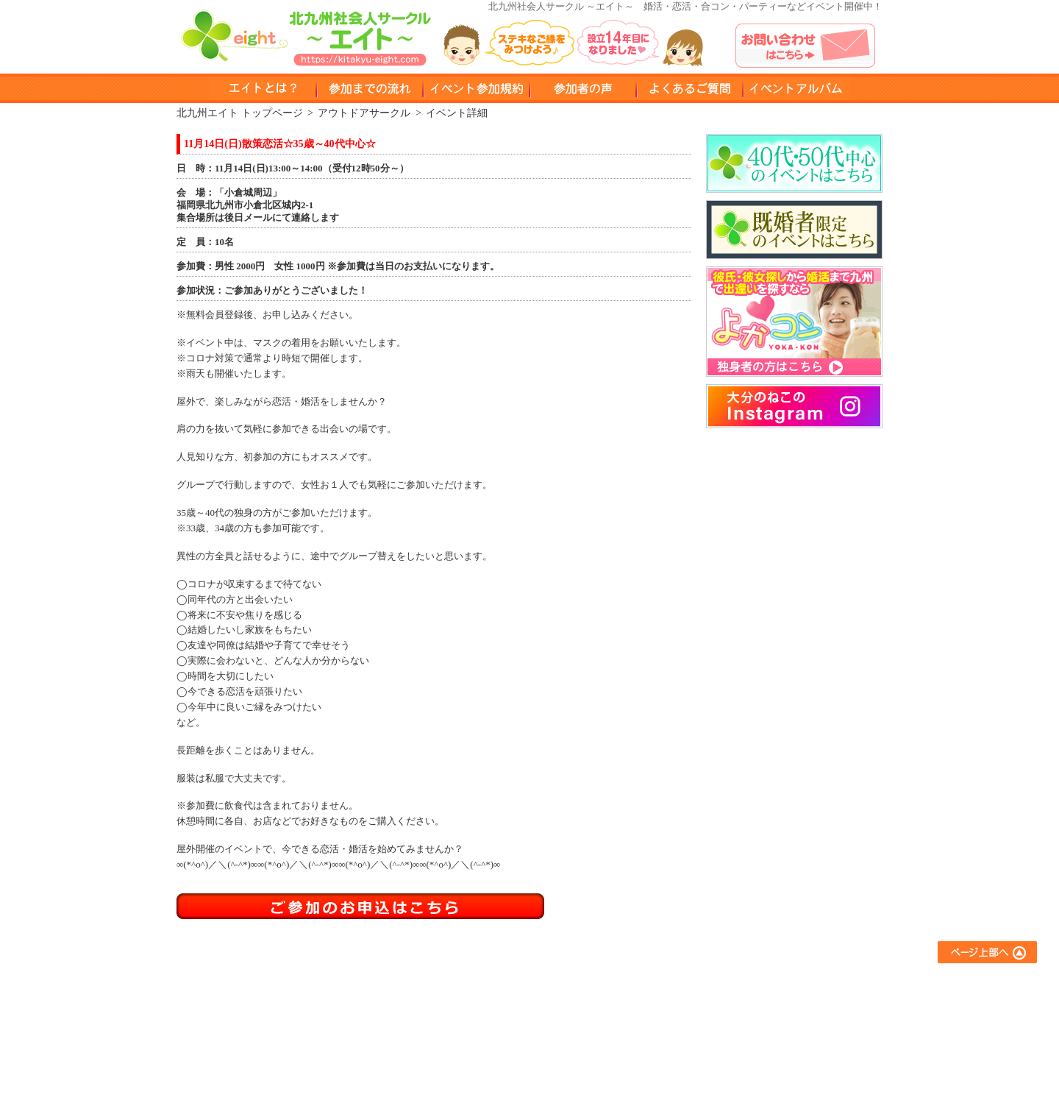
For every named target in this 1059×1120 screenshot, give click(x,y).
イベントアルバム (796, 88)
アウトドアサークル (639, 1004)
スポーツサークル (634, 1043)
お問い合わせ (756, 1023)
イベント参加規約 (476, 88)
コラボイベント (629, 1063)
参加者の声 (583, 88)
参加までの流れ (496, 1004)
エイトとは (263, 88)
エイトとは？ (492, 984)
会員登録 (482, 1043)
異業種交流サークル (639, 1023)
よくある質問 (689, 88)
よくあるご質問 (761, 984)
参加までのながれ (369, 88)
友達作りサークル (634, 984)
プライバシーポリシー (776, 1043)
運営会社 (747, 1063)
